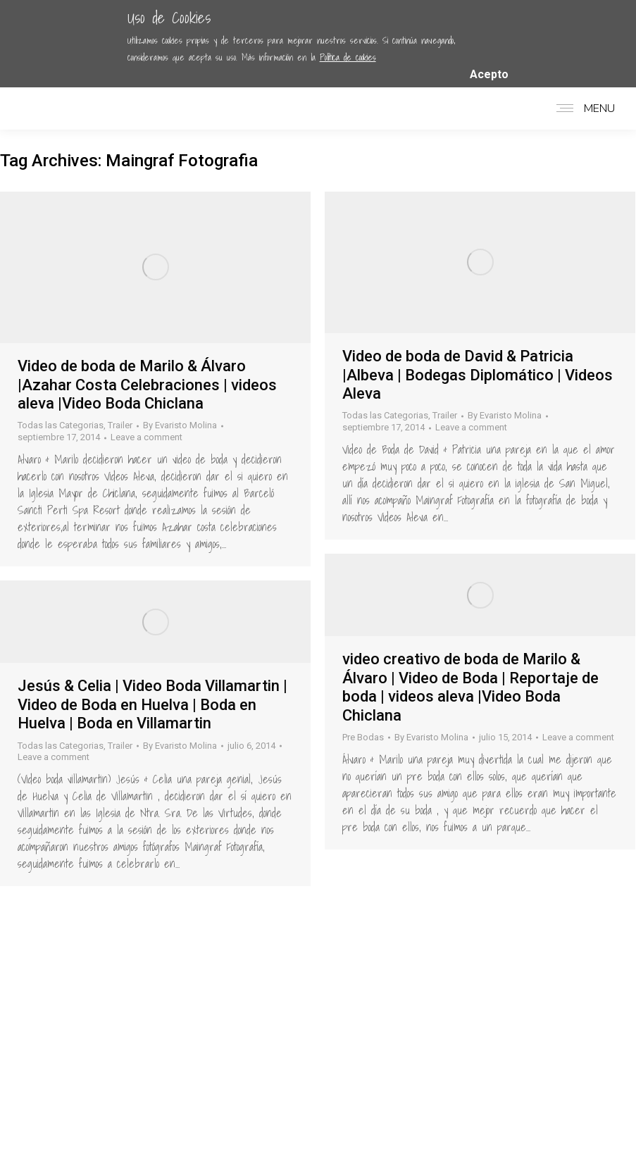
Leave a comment (146, 437)
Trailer (120, 425)
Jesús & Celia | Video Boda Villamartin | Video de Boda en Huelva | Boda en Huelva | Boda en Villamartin (152, 704)
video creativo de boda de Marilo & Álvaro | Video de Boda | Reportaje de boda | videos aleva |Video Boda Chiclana (470, 686)
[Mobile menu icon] (582, 108)
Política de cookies (348, 57)
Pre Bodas (363, 737)
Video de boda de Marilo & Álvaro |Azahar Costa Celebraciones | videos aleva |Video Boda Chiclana (147, 384)
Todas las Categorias (61, 425)
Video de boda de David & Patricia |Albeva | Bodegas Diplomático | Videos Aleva (477, 374)
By (180, 425)
